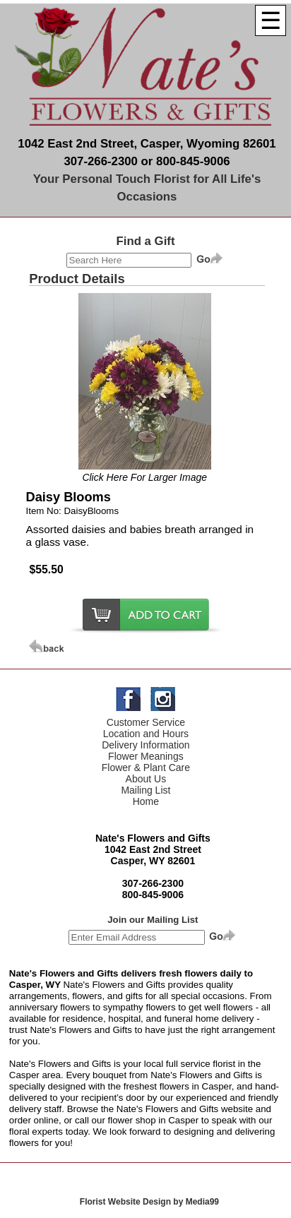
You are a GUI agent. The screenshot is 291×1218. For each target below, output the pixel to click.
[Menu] (270, 20)
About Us (146, 778)
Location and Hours (146, 733)
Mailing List (145, 790)
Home (146, 801)
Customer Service (146, 722)
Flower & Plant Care (146, 767)
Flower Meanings (146, 756)
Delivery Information (146, 745)
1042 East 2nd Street (153, 849)
